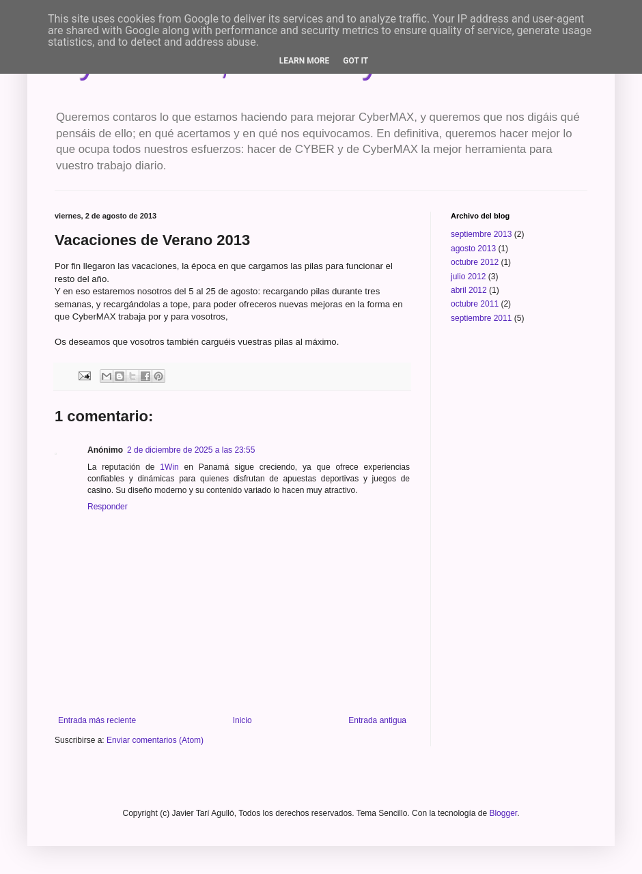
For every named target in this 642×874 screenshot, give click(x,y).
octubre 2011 (475, 304)
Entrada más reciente (97, 720)
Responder (107, 506)
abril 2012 (469, 290)
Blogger (503, 813)
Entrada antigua (377, 720)
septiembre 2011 (481, 318)
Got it (355, 61)
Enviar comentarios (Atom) (155, 740)
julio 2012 (468, 276)
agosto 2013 (473, 248)
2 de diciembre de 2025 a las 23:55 (191, 450)
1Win (169, 467)
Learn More (304, 61)
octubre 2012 (475, 262)
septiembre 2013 (481, 234)
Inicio (242, 720)
